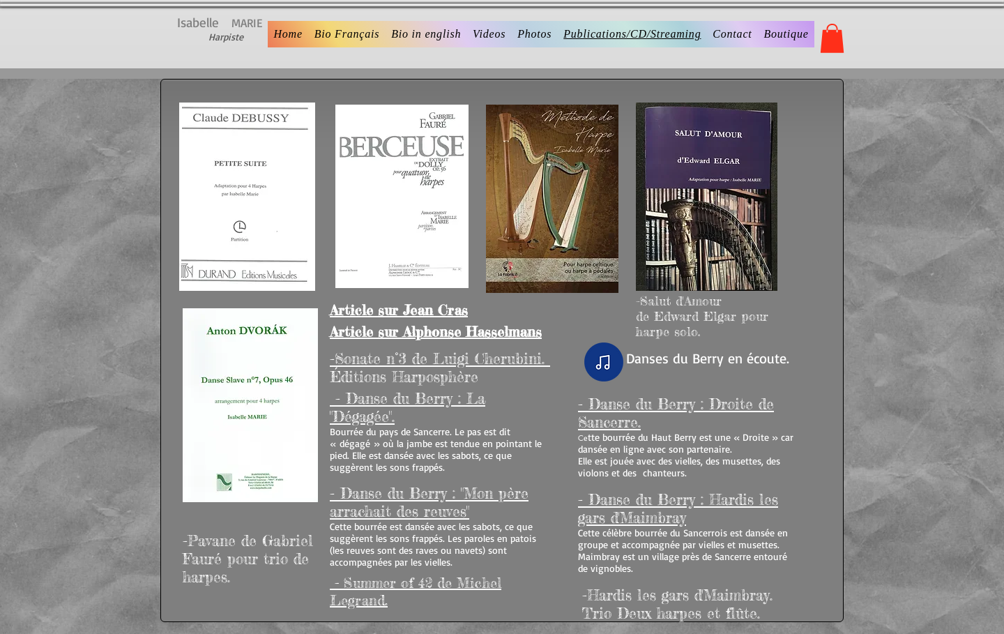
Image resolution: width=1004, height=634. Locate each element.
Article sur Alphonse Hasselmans (436, 331)
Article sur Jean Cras (399, 310)
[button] (832, 38)
